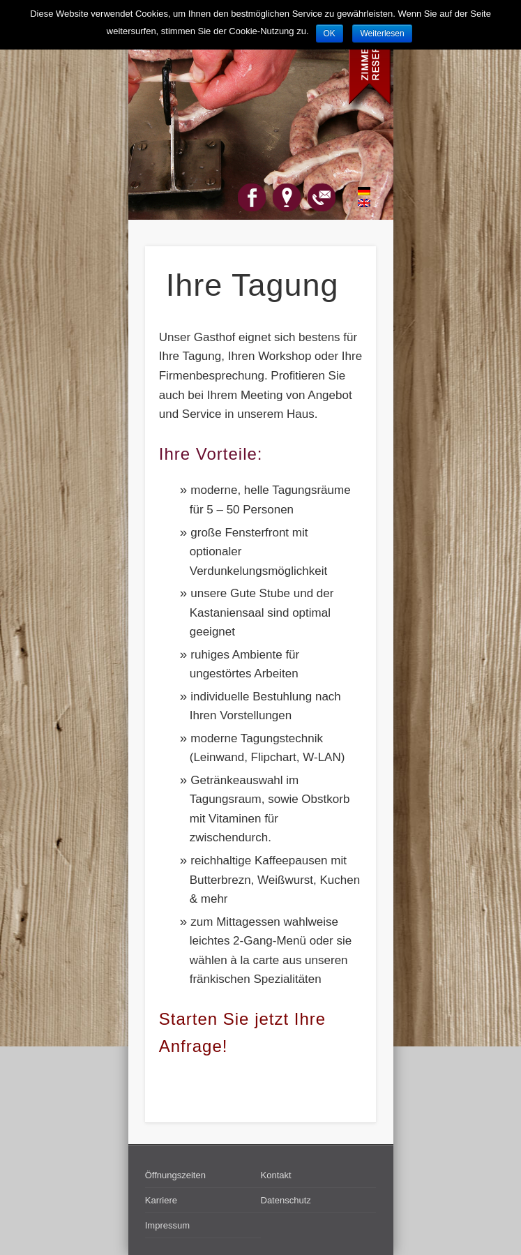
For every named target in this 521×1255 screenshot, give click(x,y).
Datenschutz (286, 1200)
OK (329, 33)
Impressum (167, 1225)
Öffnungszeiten (175, 1175)
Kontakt (276, 1175)
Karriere (161, 1200)
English (356, 203)
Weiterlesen (382, 33)
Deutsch (356, 191)
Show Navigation (342, 125)
